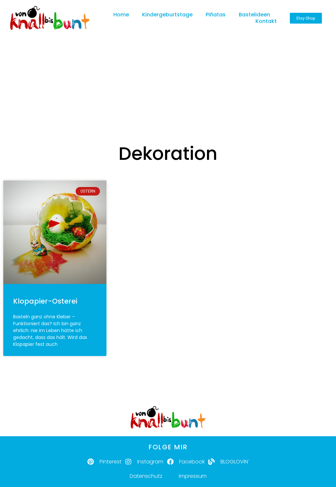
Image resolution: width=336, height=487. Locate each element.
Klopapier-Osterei (45, 301)
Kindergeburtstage (167, 14)
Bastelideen (254, 14)
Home (121, 14)
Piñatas (216, 14)
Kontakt (266, 21)
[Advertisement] (168, 80)
